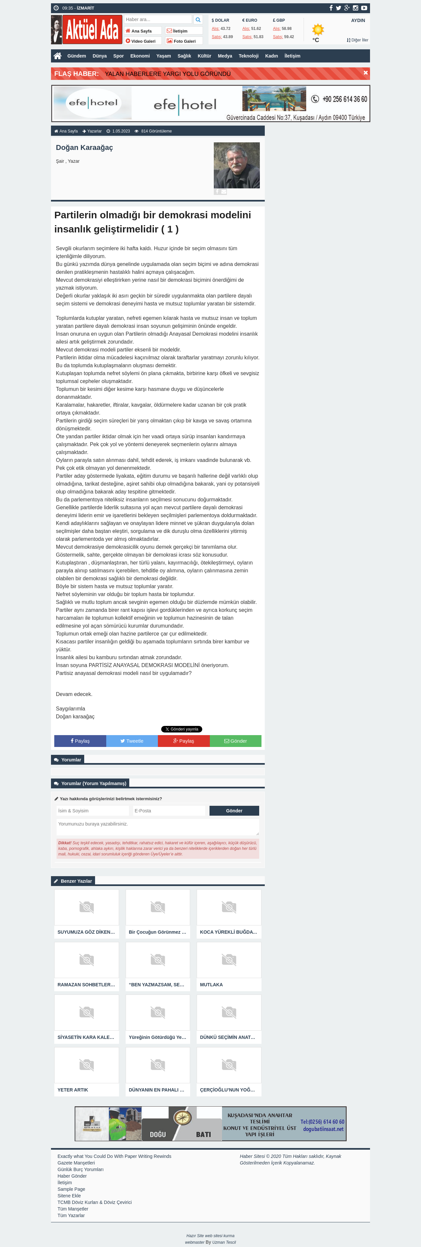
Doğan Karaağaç (84, 147)
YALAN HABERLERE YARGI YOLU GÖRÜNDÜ (168, 74)
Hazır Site (195, 1236)
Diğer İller (357, 40)
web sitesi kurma (220, 1236)
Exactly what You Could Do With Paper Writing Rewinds (114, 1156)
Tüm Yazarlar (71, 1215)
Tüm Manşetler (73, 1208)
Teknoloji (249, 56)
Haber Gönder (72, 1176)
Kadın (271, 56)
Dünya (100, 56)
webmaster (195, 1242)
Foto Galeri (181, 41)
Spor (118, 56)
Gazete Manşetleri (76, 1162)
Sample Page (71, 1189)
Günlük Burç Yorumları (81, 1169)
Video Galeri (141, 41)
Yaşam (164, 56)
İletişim (177, 31)
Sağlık (184, 56)
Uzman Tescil (224, 1242)
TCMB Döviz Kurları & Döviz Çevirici (95, 1202)
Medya (225, 56)
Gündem (76, 56)
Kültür (204, 56)
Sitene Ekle (69, 1195)
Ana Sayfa (139, 31)
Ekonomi (140, 56)
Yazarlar (94, 131)
